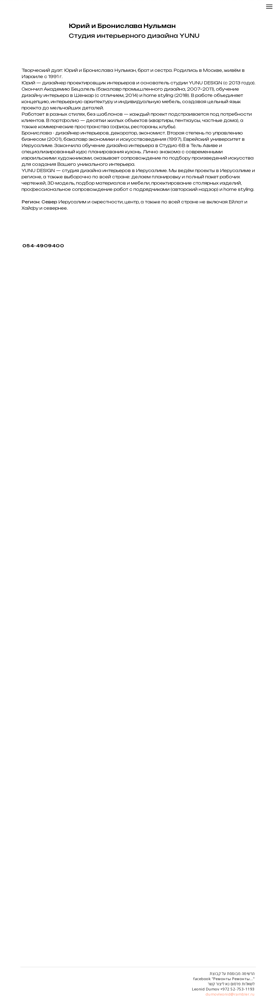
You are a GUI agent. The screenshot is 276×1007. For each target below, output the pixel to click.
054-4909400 (43, 245)
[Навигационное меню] (269, 6)
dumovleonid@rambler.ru (230, 994)
